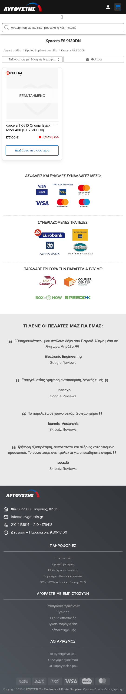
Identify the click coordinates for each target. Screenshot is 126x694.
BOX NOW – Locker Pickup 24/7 (63, 582)
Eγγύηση (63, 612)
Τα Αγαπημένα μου (63, 654)
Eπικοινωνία (63, 558)
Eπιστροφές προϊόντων (63, 606)
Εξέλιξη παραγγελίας (63, 570)
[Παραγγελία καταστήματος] (32, 59)
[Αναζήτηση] (6, 27)
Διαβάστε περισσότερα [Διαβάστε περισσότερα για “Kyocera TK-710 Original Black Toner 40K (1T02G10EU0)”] (32, 150)
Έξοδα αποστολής (63, 618)
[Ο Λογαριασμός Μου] (108, 7)
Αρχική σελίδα (12, 50)
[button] (117, 7)
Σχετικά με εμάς (63, 564)
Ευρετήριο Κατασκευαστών (63, 576)
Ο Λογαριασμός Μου (63, 660)
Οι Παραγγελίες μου (63, 666)
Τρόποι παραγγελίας (63, 624)
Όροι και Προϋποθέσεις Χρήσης (103, 689)
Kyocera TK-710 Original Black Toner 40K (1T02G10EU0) (28, 127)
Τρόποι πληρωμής (63, 630)
